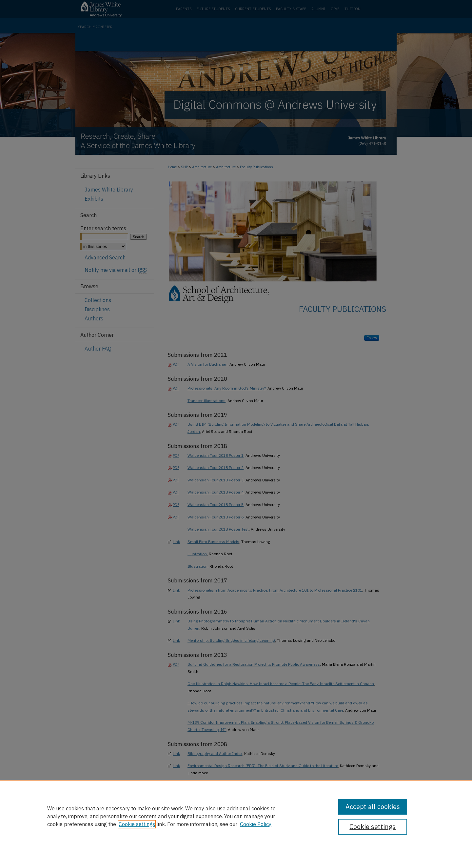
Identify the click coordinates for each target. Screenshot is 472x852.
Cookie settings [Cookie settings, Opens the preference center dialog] (372, 826)
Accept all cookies (372, 806)
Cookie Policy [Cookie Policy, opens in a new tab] (255, 824)
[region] (236, 816)
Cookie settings (137, 824)
